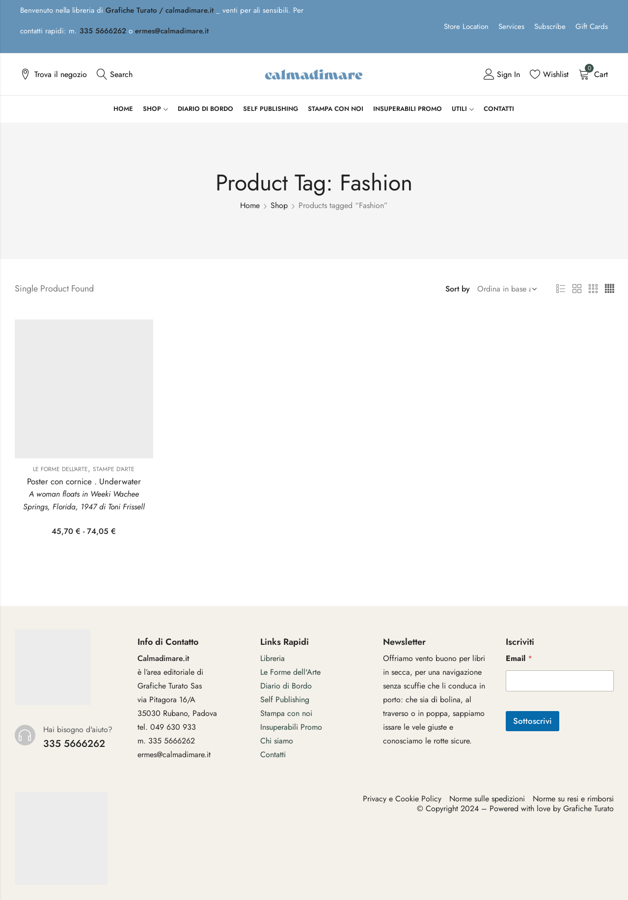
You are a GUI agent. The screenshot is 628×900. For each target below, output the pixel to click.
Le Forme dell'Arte (60, 469)
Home (250, 205)
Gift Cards (591, 26)
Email (519, 658)
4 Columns (609, 289)
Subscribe (550, 26)
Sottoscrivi (532, 721)
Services (511, 26)
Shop (279, 205)
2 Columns (577, 289)
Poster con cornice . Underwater (84, 481)
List (560, 289)
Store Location (466, 26)
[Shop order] (505, 289)
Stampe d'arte (114, 469)
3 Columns (593, 289)
